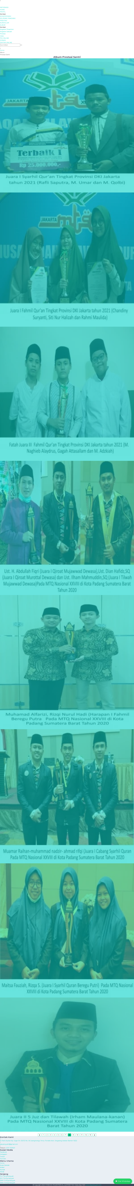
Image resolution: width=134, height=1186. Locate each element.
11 (81, 1135)
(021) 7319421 (10, 1148)
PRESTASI (3, 21)
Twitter (2, 1156)
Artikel (2, 1167)
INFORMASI (4, 7)
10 (77, 1135)
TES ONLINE (4, 38)
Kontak (2, 1170)
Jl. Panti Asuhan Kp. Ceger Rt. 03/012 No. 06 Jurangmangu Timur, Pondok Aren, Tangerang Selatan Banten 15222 (38, 1141)
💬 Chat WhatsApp (122, 1181)
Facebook (3, 1152)
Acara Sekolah (4, 1165)
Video (2, 36)
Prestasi (2, 34)
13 (90, 1135)
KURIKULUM (4, 23)
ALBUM (2, 25)
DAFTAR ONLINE (6, 42)
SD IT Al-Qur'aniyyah (7, 1178)
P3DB (2, 1172)
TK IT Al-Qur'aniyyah (7, 1176)
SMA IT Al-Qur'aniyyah (7, 1183)
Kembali (3, 14)
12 (86, 1135)
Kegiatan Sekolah (6, 31)
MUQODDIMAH (5, 16)
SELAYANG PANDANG (8, 18)
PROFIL (3, 12)
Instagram (3, 1154)
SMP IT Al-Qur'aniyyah (7, 1180)
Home (2, 50)
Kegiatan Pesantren (7, 29)
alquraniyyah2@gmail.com (9, 1144)
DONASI (3, 40)
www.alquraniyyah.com (93, 1185)
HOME (2, 10)
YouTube (3, 1159)
